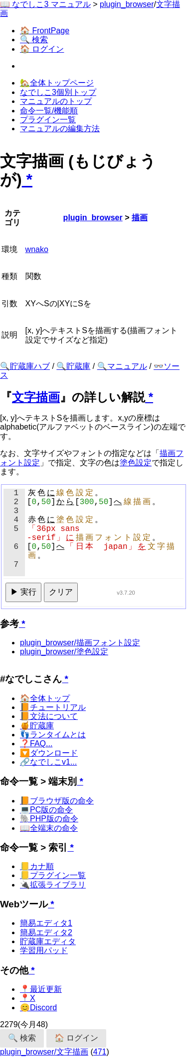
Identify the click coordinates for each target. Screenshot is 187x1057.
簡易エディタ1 (46, 923)
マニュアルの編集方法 (60, 128)
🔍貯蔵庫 (73, 366)
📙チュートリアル (53, 707)
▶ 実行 (23, 592)
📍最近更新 (41, 989)
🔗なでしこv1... (48, 762)
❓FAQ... (36, 743)
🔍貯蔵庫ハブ (25, 366)
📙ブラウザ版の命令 (57, 800)
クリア (61, 592)
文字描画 (36, 397)
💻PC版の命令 (46, 809)
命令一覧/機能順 (49, 110)
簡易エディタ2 (46, 932)
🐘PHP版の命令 (49, 818)
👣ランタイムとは (53, 734)
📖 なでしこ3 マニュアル (45, 4)
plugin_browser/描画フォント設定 (80, 642)
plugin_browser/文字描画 (44, 1052)
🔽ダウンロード (49, 753)
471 (100, 1052)
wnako (36, 249)
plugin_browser (127, 4)
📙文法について (49, 716)
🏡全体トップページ (57, 83)
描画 (140, 217)
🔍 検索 (34, 39)
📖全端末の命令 (49, 828)
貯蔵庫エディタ (48, 941)
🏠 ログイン (42, 49)
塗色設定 (136, 462)
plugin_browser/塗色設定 (64, 651)
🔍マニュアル (122, 366)
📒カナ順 (37, 866)
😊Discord (38, 1007)
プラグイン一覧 (48, 119)
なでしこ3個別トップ (58, 92)
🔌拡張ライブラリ (53, 885)
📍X (27, 998)
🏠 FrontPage (44, 30)
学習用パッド (44, 950)
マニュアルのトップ (56, 101)
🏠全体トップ (45, 698)
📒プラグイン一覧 (53, 875)
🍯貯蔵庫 (37, 725)
